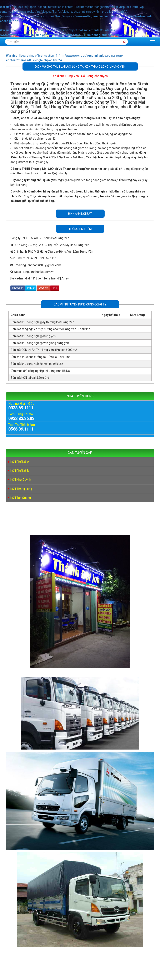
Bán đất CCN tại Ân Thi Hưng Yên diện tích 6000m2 (44, 349)
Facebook (17, 287)
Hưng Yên (72, 76)
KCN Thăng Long (21, 488)
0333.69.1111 (20, 407)
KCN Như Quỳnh (20, 479)
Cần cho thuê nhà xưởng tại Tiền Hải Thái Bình (40, 357)
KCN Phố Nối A (19, 461)
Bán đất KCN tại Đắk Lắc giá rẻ (30, 377)
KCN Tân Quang (20, 497)
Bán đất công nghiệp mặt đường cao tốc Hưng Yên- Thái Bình (50, 329)
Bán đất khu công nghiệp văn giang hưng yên (40, 343)
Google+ (43, 287)
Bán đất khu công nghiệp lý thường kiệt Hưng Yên (42, 322)
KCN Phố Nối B (19, 470)
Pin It (55, 287)
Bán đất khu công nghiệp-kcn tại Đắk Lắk (37, 363)
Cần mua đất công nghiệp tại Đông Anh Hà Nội (40, 370)
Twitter (31, 287)
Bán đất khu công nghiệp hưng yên (33, 336)
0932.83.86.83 (21, 418)
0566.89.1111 (20, 429)
